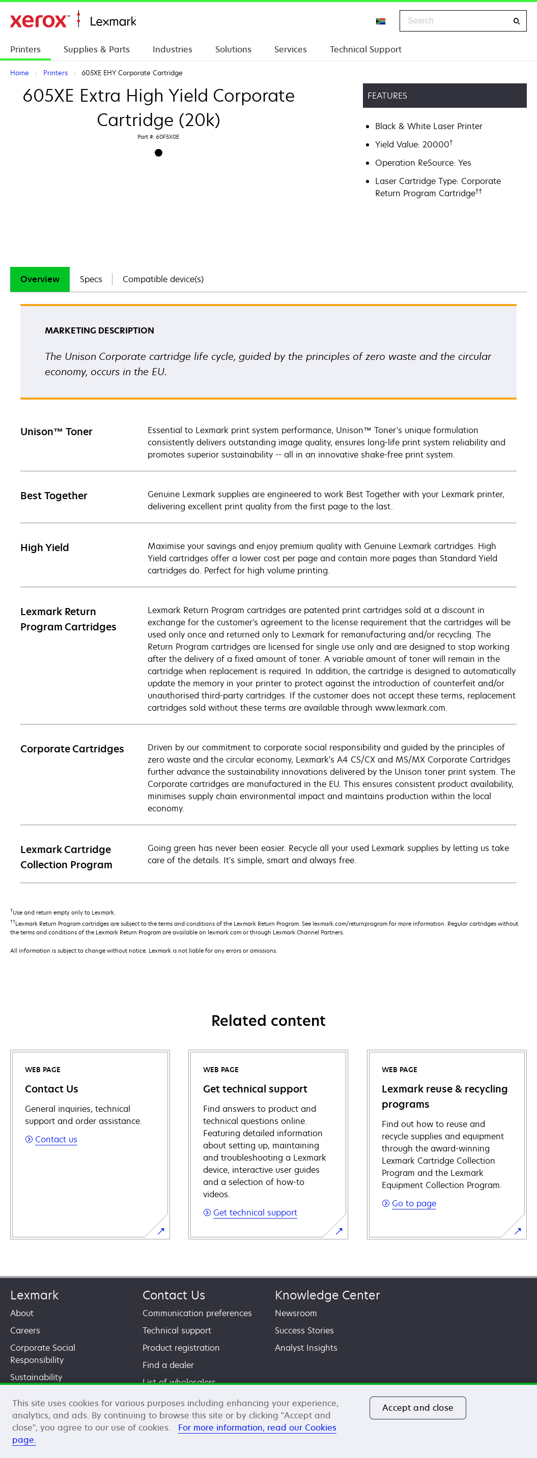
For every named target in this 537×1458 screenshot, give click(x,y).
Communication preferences (197, 1313)
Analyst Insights (306, 1347)
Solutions (233, 49)
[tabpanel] (268, 593)
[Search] (516, 21)
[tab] (40, 279)
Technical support (177, 1330)
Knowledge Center (327, 1295)
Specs (91, 279)
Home (73, 19)
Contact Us (174, 1295)
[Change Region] (381, 21)
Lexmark (34, 1295)
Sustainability (36, 1377)
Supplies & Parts (97, 49)
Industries (172, 49)
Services (290, 49)
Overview (40, 279)
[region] (268, 1420)
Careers (25, 1330)
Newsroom (296, 1313)
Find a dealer (168, 1365)
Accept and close (418, 1407)
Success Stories (304, 1330)
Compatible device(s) (163, 279)
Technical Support (366, 49)
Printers (25, 49)
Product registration (181, 1347)
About (22, 1313)
